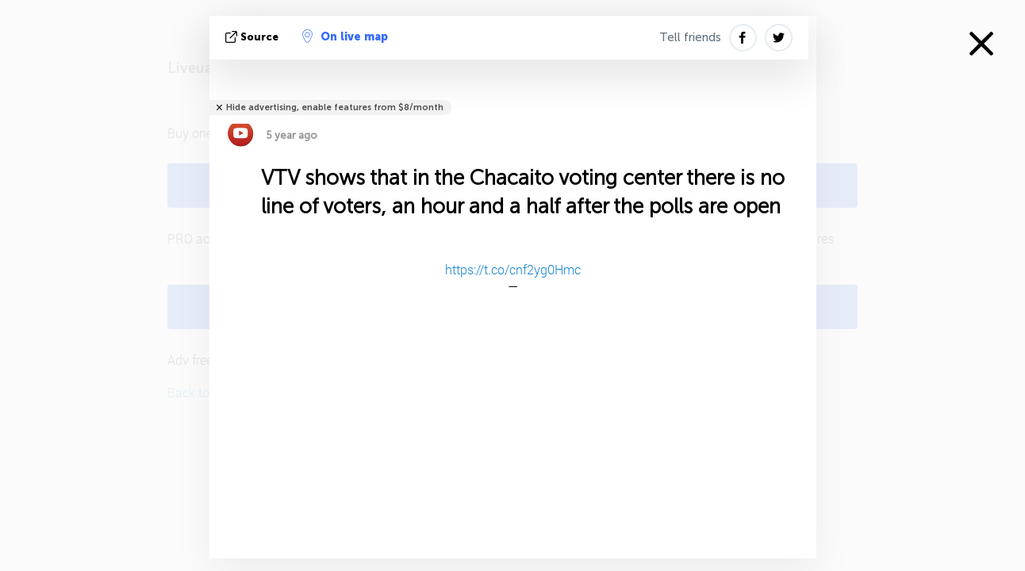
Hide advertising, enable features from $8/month (334, 107)
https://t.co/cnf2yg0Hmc (513, 269)
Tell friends (690, 37)
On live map (345, 36)
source (253, 37)
